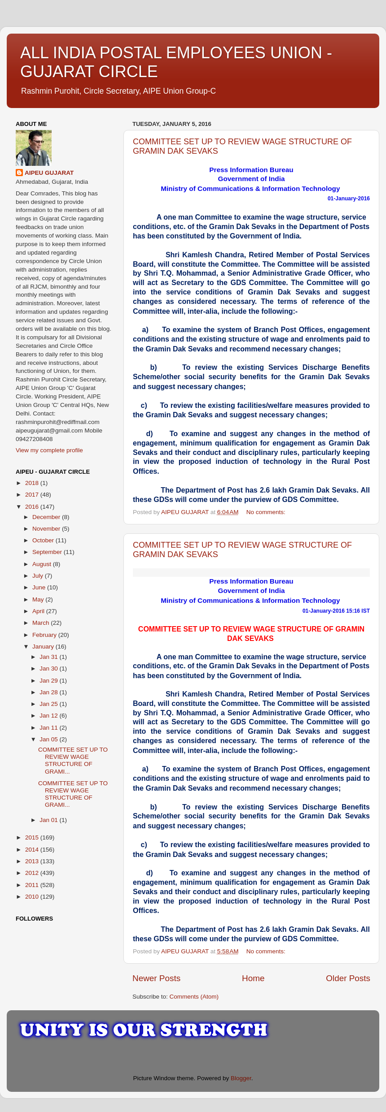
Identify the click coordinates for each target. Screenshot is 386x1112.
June (39, 587)
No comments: (266, 512)
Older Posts (348, 978)
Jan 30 (49, 668)
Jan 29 (49, 680)
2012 (32, 873)
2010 (32, 896)
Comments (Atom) (194, 996)
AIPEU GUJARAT (49, 172)
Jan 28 (49, 692)
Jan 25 (49, 704)
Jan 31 (49, 656)
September (48, 552)
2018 (32, 483)
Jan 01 (49, 820)
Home (253, 978)
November (47, 528)
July (38, 575)
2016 (32, 506)
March (41, 622)
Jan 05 (49, 739)
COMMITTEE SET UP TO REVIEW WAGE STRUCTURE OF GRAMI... (73, 760)
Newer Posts (156, 978)
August (42, 564)
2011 (32, 885)
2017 (32, 494)
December (47, 517)
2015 (32, 837)
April (39, 611)
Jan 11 (49, 727)
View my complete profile (49, 450)
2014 (32, 849)
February (45, 635)
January (44, 646)
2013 (32, 861)
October (44, 540)
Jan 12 (49, 715)
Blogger (241, 1078)
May (38, 599)
